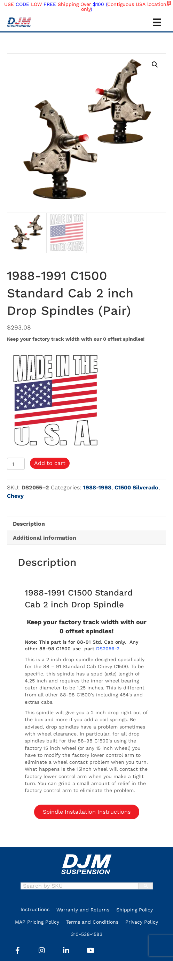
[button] (155, 64)
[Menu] (157, 22)
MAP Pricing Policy (37, 922)
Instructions (35, 909)
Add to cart (49, 463)
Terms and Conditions (92, 922)
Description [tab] (29, 523)
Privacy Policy (141, 922)
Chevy (15, 496)
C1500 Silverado (136, 487)
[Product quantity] (16, 464)
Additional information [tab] (44, 537)
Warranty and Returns (82, 909)
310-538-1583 (86, 934)
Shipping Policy (134, 909)
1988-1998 (97, 487)
